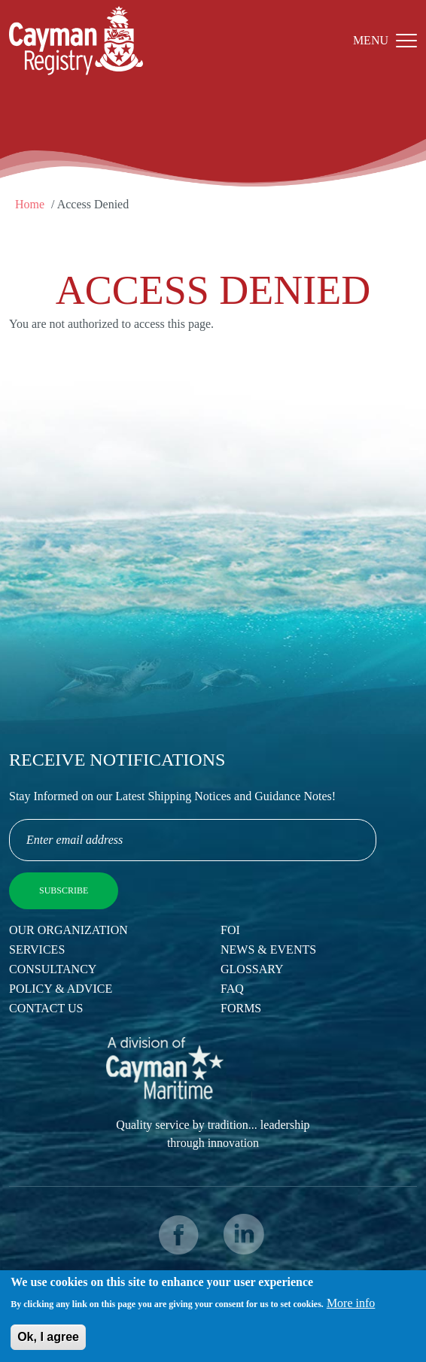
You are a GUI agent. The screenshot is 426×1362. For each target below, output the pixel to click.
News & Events (268, 949)
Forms (241, 1008)
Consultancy (52, 969)
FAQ (232, 988)
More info (351, 1304)
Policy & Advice (60, 988)
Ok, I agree (48, 1338)
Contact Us (46, 1008)
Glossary (252, 969)
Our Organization (68, 930)
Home (29, 204)
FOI (230, 930)
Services (37, 949)
